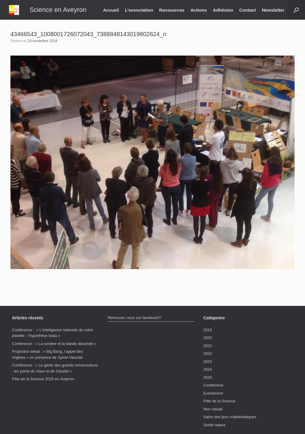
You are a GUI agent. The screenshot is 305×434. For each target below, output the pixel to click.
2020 (207, 337)
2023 (207, 361)
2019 (207, 330)
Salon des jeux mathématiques (229, 417)
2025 (207, 377)
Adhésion (223, 10)
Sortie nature (214, 425)
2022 (207, 353)
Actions (199, 10)
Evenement (213, 393)
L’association (139, 10)
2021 (207, 345)
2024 (207, 369)
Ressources (172, 10)
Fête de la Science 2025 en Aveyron (43, 379)
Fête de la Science (219, 401)
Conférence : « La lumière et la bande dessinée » (54, 343)
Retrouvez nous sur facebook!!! (134, 317)
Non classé (212, 409)
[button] (296, 10)
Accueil (111, 10)
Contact (247, 10)
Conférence (213, 385)
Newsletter (273, 10)
